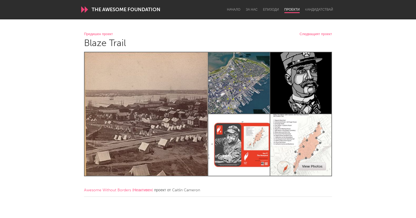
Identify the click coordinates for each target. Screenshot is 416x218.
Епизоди (271, 9)
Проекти (292, 9)
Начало (233, 9)
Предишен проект (98, 34)
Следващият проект (316, 34)
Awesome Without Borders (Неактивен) (118, 190)
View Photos (312, 166)
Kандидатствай (319, 9)
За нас (251, 9)
